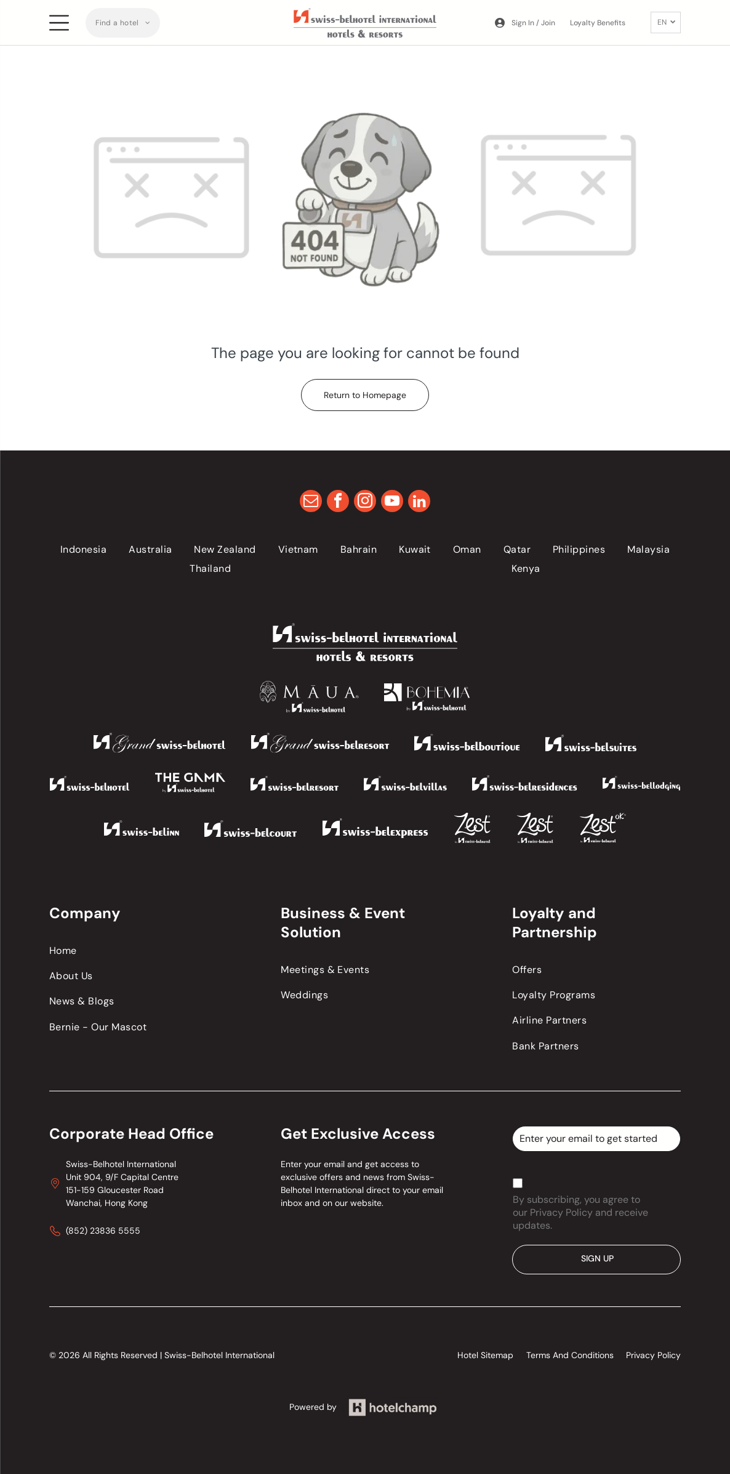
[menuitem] (123, 23)
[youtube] (392, 502)
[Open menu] (59, 23)
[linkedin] (419, 502)
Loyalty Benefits (597, 23)
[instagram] (365, 502)
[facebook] (338, 502)
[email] (311, 502)
